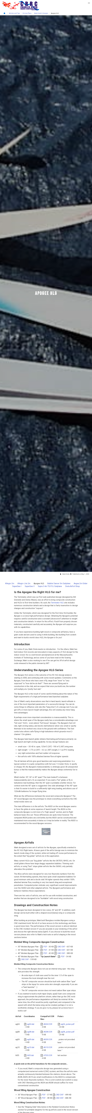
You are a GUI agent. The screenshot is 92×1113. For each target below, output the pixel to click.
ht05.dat (30, 1055)
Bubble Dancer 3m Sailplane (58, 583)
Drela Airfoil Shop (72, 586)
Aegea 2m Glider (80, 583)
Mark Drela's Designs (41, 13)
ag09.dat (30, 1039)
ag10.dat (30, 1047)
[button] (89, 3)
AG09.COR (48, 1039)
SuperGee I (16, 586)
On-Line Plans (27, 13)
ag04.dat (30, 1024)
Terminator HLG (57, 603)
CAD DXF (61, 947)
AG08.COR (48, 1032)
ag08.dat (30, 1032)
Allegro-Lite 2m (23, 583)
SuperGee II (30, 586)
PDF (45, 947)
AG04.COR (48, 1024)
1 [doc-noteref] (62, 1042)
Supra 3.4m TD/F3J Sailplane (50, 586)
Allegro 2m (9, 583)
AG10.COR (48, 1047)
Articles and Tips (14, 13)
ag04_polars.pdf (67, 1024)
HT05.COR (48, 1055)
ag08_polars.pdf (67, 1032)
